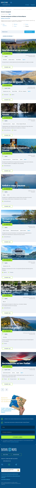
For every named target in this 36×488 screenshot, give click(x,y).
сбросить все (4, 31)
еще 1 (25, 159)
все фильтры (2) (29, 31)
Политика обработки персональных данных (10, 476)
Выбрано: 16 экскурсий (5, 18)
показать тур (7, 67)
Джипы (13, 94)
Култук (13, 372)
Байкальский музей (15, 230)
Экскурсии (33, 4)
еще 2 (29, 230)
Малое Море (14, 91)
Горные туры (22, 378)
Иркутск (4, 301)
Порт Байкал (18, 59)
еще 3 (24, 59)
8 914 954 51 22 (6, 4)
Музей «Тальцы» (6, 230)
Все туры (27, 4)
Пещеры (11, 272)
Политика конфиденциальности (9, 474)
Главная (2, 9)
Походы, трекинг (13, 378)
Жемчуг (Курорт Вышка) (21, 123)
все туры (5, 454)
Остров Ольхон (15, 159)
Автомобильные (7, 130)
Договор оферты (5, 479)
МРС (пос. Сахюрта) (22, 91)
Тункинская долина (7, 123)
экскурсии (16, 454)
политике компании (15, 441)
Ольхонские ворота (7, 159)
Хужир (21, 159)
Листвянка (5, 59)
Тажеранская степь (6, 91)
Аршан (13, 123)
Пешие (15, 130)
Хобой (8, 194)
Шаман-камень (11, 59)
